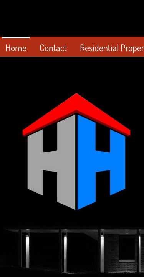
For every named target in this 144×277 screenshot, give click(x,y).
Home (15, 47)
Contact (53, 47)
